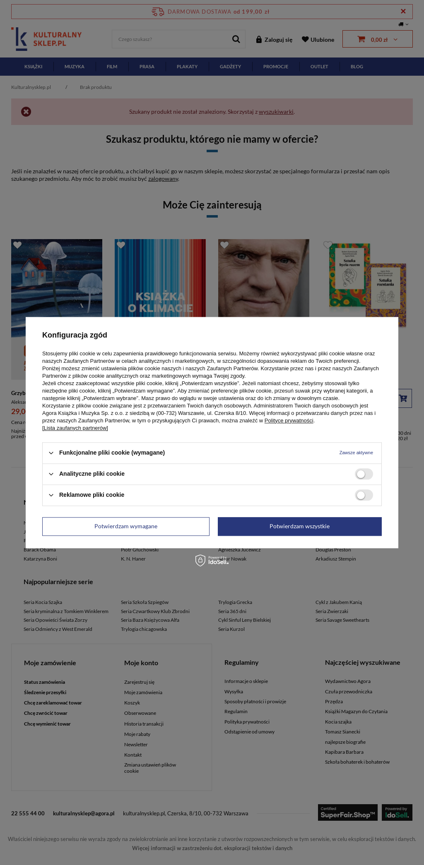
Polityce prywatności (289, 420)
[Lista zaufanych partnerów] (75, 428)
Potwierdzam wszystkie (300, 526)
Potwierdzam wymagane (125, 526)
